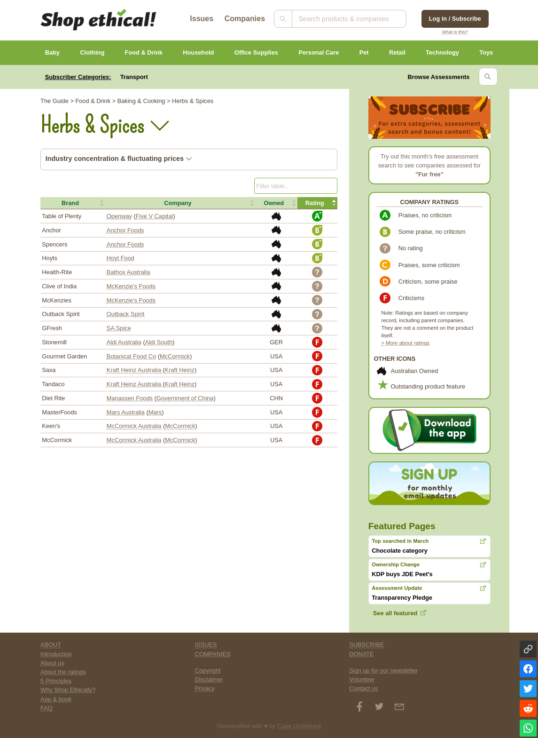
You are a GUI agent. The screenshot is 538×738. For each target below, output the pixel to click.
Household (198, 52)
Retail (397, 52)
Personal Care (318, 52)
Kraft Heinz (180, 369)
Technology (442, 52)
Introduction (56, 654)
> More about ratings (405, 343)
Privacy (205, 688)
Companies (245, 19)
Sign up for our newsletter (383, 670)
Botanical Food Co (131, 356)
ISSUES (206, 644)
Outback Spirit (125, 313)
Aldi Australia (124, 342)
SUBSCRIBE (366, 644)
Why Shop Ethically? (67, 689)
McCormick (175, 356)
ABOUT (50, 644)
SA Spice (119, 328)
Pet (364, 52)
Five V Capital (154, 216)
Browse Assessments (439, 76)
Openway (119, 216)
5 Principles (55, 680)
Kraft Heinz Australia (135, 369)
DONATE (361, 654)
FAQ (46, 708)
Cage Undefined (299, 726)
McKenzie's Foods (131, 286)
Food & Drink (144, 52)
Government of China (185, 398)
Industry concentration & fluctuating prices (119, 158)
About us (52, 663)
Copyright (208, 670)
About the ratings (63, 671)
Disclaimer (209, 679)
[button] (72, 203)
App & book (55, 699)
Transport (134, 76)
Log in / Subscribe (455, 18)
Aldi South (158, 342)
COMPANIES (213, 654)
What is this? (455, 31)
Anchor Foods (125, 230)
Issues (201, 19)
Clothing (92, 52)
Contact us (363, 688)
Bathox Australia (128, 272)
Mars (155, 412)
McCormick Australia (134, 425)
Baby (52, 52)
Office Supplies (256, 52)
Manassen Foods (130, 398)
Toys (486, 52)
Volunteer (361, 679)
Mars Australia (126, 412)
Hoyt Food (120, 258)
